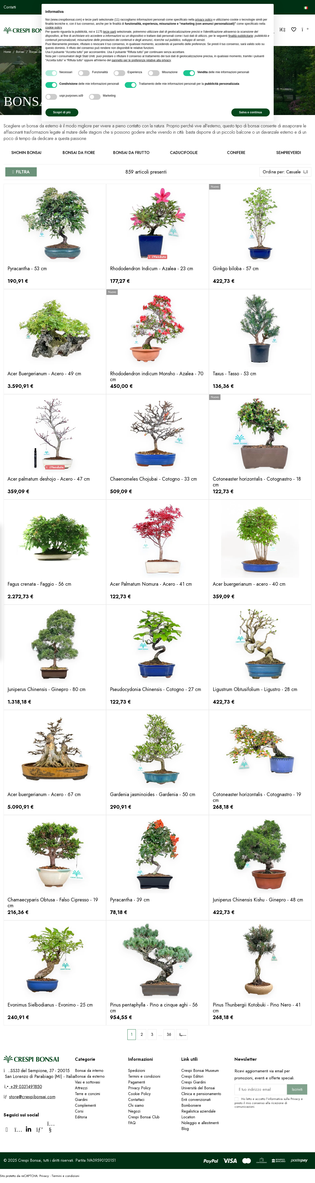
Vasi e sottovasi (87, 1082)
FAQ (132, 1123)
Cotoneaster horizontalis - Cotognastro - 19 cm (257, 797)
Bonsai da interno (89, 1070)
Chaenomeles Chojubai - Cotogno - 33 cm (153, 479)
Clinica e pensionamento (201, 1094)
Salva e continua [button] (250, 112)
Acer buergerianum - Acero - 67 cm (44, 794)
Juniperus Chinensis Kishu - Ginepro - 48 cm (258, 899)
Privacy (295, 1099)
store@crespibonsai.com (32, 1097)
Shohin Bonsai (26, 152)
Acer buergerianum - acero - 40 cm (249, 584)
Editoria (81, 1117)
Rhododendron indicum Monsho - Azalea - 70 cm (156, 376)
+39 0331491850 (25, 1086)
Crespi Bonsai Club (144, 1117)
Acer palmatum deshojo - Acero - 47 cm (48, 479)
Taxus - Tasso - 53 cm (234, 373)
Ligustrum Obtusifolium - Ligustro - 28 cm (255, 689)
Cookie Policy (139, 1094)
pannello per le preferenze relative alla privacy (141, 60)
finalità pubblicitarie (240, 36)
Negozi (134, 1111)
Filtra (23, 172)
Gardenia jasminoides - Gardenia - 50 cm (152, 794)
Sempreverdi (288, 152)
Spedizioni (136, 1070)
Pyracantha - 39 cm (130, 899)
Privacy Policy (139, 1088)
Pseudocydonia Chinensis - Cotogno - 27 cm (155, 689)
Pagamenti (136, 1082)
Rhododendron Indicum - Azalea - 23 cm (151, 268)
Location (188, 1117)
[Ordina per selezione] (285, 172)
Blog (185, 1128)
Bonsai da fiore (79, 152)
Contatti (10, 7)
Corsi (79, 1111)
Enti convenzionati (196, 1099)
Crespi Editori (192, 1076)
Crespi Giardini (193, 1082)
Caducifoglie (184, 152)
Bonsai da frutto (131, 152)
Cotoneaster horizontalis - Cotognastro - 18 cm (257, 482)
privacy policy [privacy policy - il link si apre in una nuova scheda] (203, 19)
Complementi (85, 1105)
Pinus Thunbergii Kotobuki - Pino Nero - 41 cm (256, 1007)
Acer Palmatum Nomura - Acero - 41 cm (151, 584)
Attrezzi (81, 1088)
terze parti (109, 31)
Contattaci (136, 1099)
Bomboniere (191, 1105)
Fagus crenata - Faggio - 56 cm (39, 584)
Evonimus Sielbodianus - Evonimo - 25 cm (50, 1004)
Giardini (81, 1099)
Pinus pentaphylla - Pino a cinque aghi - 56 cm (154, 1007)
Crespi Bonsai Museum (200, 1070)
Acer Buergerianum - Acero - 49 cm (44, 373)
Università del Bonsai (198, 1088)
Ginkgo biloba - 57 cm (236, 268)
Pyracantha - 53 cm (27, 268)
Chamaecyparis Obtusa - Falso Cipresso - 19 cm (52, 902)
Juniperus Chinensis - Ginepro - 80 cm (46, 689)
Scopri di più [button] (62, 112)
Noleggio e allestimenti (200, 1123)
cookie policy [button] (53, 27)
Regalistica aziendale (198, 1111)
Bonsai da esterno (90, 1076)
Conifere (236, 152)
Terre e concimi (87, 1094)
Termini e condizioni (144, 1076)
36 (169, 1034)
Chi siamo (136, 1105)
